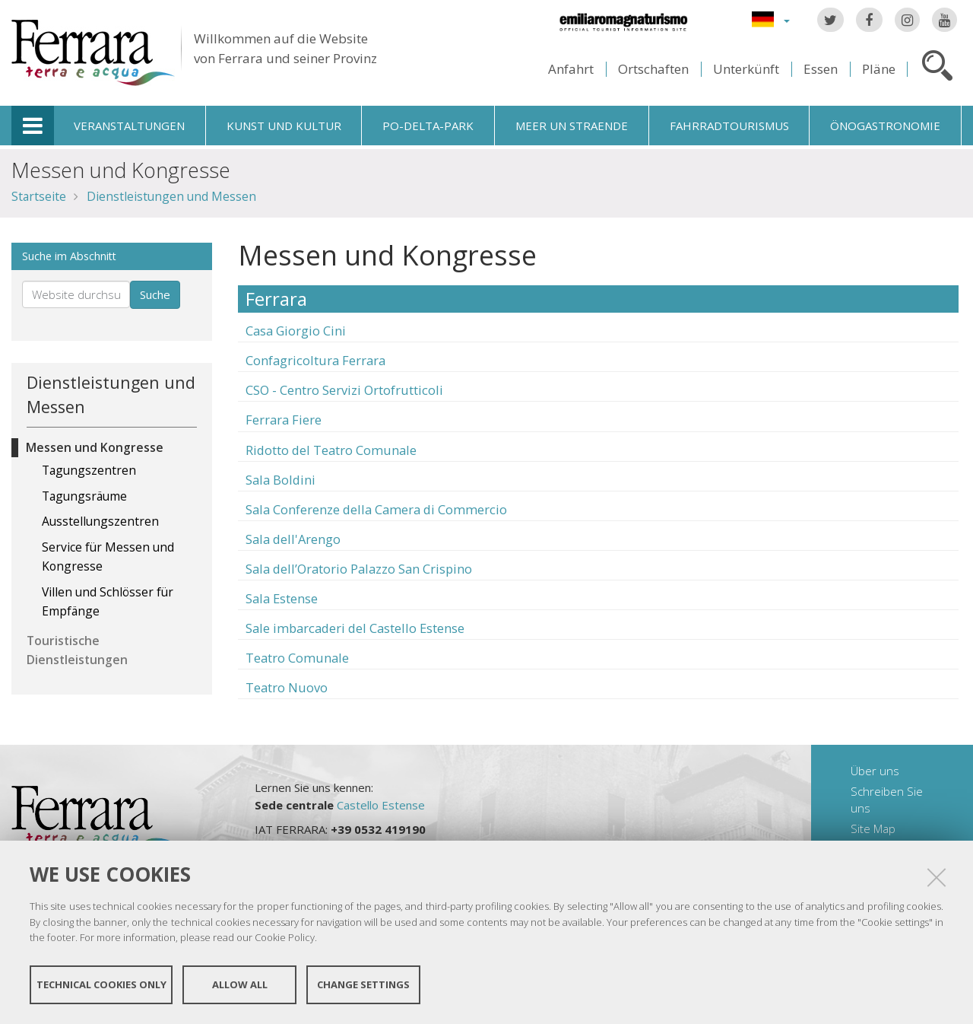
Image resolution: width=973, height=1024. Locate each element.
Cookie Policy (285, 937)
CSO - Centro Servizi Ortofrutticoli (344, 390)
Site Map (873, 828)
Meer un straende (571, 125)
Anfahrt (571, 69)
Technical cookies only (101, 984)
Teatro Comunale (297, 657)
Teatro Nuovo (287, 687)
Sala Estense (282, 598)
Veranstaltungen (129, 125)
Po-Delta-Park (428, 125)
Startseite (38, 196)
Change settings (363, 984)
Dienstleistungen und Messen (171, 196)
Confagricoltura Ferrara (315, 360)
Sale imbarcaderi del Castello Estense (355, 628)
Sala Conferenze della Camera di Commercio (376, 509)
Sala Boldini (280, 479)
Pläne (878, 69)
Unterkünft (746, 69)
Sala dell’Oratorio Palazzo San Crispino (359, 568)
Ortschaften (653, 69)
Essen (820, 69)
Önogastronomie (885, 125)
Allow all (240, 984)
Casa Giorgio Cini (296, 330)
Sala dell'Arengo (293, 539)
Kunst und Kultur (284, 125)
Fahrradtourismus (729, 125)
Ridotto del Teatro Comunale (331, 450)
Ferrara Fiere (284, 419)
